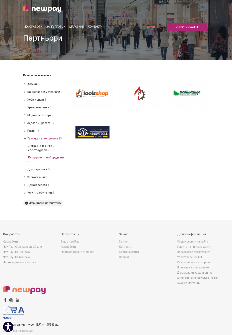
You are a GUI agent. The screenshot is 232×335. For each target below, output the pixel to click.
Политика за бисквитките (193, 251)
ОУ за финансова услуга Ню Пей (198, 277)
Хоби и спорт (35, 99)
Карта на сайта (129, 251)
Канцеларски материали (42, 91)
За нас (123, 241)
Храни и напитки (37, 107)
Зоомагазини (35, 177)
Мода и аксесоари (39, 115)
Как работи (33, 26)
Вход (151, 27)
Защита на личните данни (194, 246)
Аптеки (31, 84)
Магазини (76, 26)
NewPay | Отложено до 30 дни (22, 246)
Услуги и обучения (38, 192)
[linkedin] (17, 300)
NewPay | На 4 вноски (17, 251)
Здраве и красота (38, 123)
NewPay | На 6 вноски (17, 257)
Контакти (95, 26)
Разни (31, 130)
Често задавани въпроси (19, 262)
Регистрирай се (187, 27)
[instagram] (11, 300)
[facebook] (5, 300)
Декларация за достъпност (195, 272)
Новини (124, 257)
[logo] (42, 9)
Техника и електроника (42, 138)
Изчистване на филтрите (43, 203)
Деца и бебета (37, 185)
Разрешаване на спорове (194, 262)
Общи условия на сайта (192, 241)
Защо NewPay (70, 241)
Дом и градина (37, 169)
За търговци (55, 26)
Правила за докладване (193, 267)
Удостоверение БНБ (190, 257)
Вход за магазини (188, 283)
